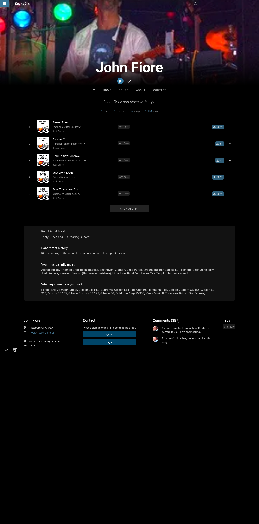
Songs (123, 90)
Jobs (48, 503)
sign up (166, 384)
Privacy (84, 503)
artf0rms (115, 449)
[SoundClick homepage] (23, 3)
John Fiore (32, 317)
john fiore (124, 126)
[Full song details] (230, 126)
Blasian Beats (144, 449)
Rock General (58, 131)
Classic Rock (58, 147)
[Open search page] (255, 3)
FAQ (14, 503)
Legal (95, 503)
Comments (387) (166, 317)
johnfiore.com (37, 342)
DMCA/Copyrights (66, 503)
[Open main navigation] (4, 3)
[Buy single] (219, 126)
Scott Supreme (173, 449)
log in (179, 384)
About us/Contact (31, 503)
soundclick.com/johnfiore (44, 337)
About (140, 90)
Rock (33, 329)
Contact (159, 90)
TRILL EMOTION (86, 449)
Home (107, 90)
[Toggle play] (28, 126)
